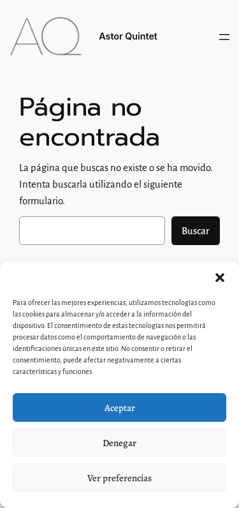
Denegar (119, 443)
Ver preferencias (119, 478)
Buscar (196, 231)
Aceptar (120, 407)
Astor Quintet (128, 36)
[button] (220, 277)
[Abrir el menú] (224, 37)
